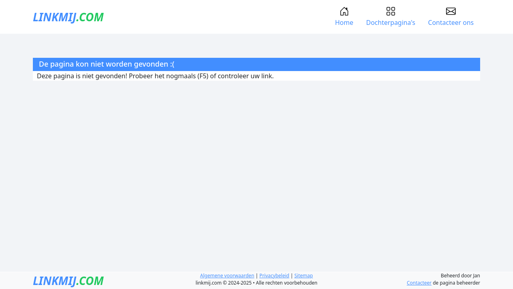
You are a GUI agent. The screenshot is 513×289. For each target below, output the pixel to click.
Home (344, 16)
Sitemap (304, 275)
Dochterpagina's (390, 16)
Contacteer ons (451, 16)
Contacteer (419, 282)
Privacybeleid (274, 275)
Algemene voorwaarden (227, 275)
